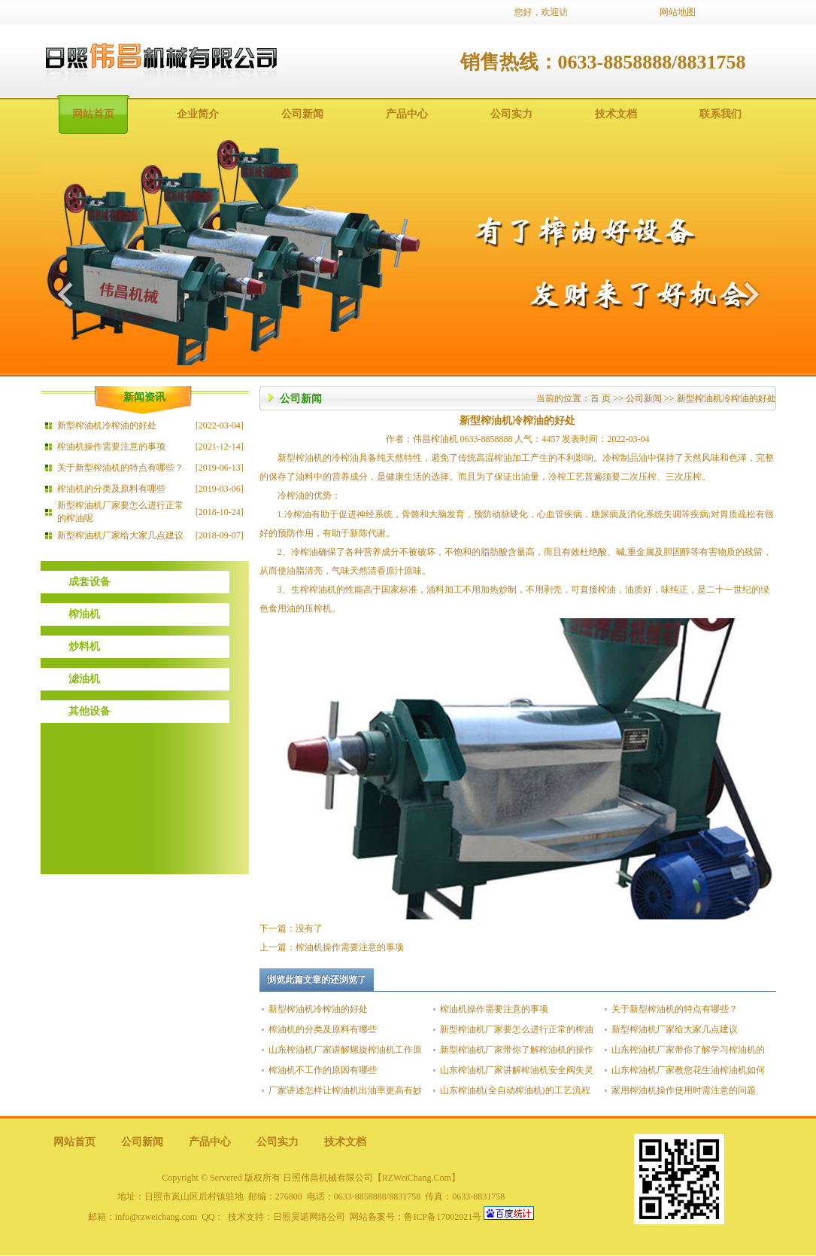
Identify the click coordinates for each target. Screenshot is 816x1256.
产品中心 (407, 114)
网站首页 (93, 114)
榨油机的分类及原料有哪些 (111, 488)
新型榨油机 (300, 458)
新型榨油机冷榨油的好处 (106, 425)
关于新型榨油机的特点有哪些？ (120, 467)
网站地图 (678, 12)
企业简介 (198, 114)
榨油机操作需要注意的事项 (111, 446)
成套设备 (89, 581)
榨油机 (84, 614)
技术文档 (616, 114)
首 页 (600, 398)
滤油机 (84, 678)
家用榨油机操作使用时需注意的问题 (683, 1090)
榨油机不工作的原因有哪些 (322, 1070)
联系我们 (720, 114)
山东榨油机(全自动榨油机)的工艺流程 (515, 1090)
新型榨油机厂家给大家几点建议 (120, 535)
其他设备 (89, 711)
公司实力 (511, 114)
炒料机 (84, 646)
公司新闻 (302, 114)
